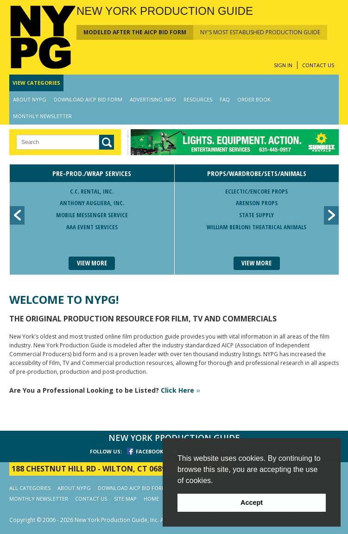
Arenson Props (257, 203)
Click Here (180, 390)
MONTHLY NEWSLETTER (42, 116)
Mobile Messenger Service (92, 215)
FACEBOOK (149, 451)
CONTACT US (318, 65)
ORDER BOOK (254, 99)
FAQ (225, 99)
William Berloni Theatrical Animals (256, 227)
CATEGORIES (36, 82)
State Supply (256, 215)
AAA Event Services (92, 227)
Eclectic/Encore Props (256, 191)
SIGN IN (283, 65)
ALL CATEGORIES (30, 487)
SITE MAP (125, 498)
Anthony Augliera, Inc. (92, 203)
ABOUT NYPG (29, 99)
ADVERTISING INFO (153, 99)
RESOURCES (197, 99)
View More (92, 262)
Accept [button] (251, 502)
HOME (151, 498)
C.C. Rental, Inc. (92, 191)
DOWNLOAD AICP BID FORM (88, 99)
